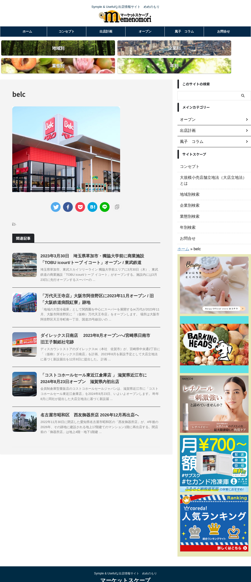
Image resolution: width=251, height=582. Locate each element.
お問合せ (223, 31)
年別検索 (187, 213)
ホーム (27, 31)
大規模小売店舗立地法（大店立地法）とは (212, 169)
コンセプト (67, 31)
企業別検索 (188, 191)
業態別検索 (188, 202)
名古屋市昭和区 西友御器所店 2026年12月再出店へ (86, 406)
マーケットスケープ (125, 566)
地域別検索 (188, 180)
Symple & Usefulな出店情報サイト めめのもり (125, 559)
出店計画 (106, 31)
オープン (145, 31)
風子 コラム (184, 31)
